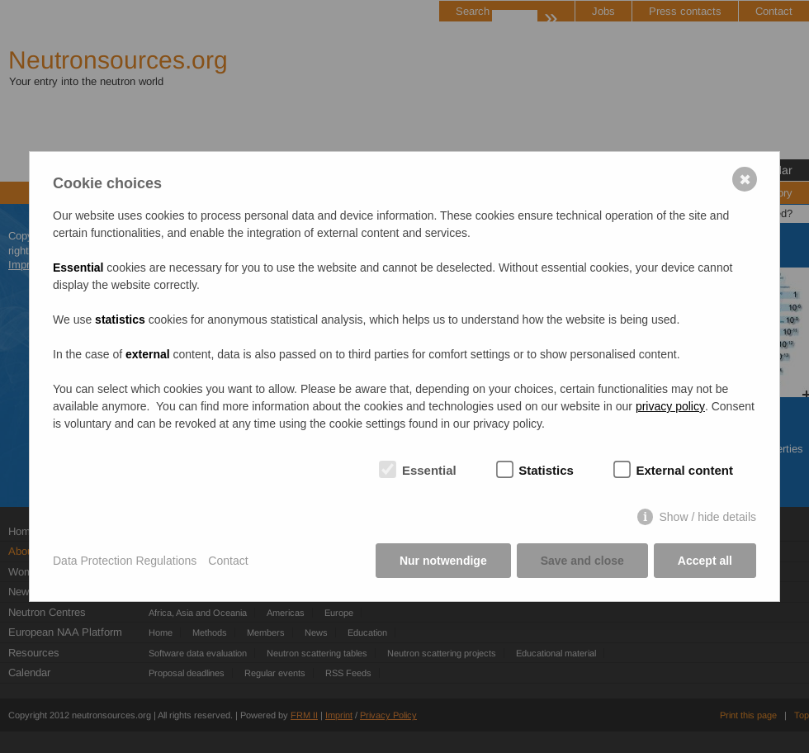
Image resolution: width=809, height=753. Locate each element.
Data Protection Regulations (124, 560)
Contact (228, 560)
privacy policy (670, 406)
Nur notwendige (443, 560)
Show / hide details (707, 516)
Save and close (582, 560)
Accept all (705, 560)
